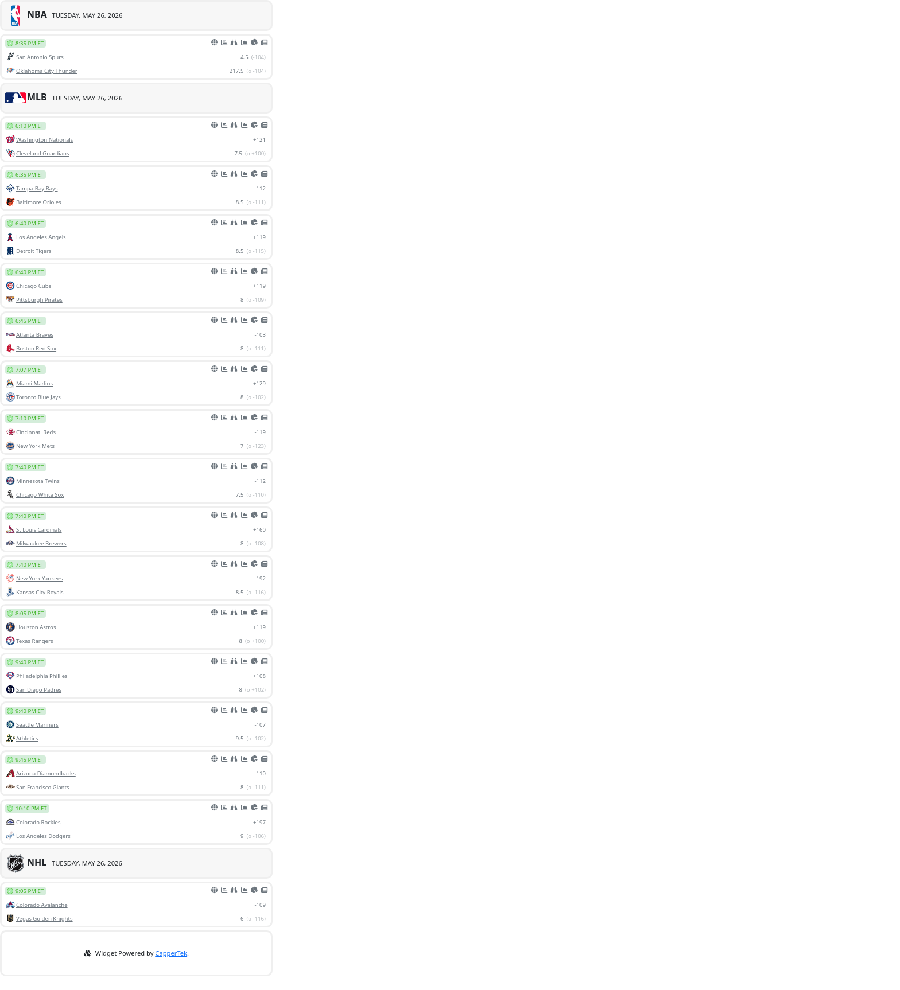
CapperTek (171, 953)
